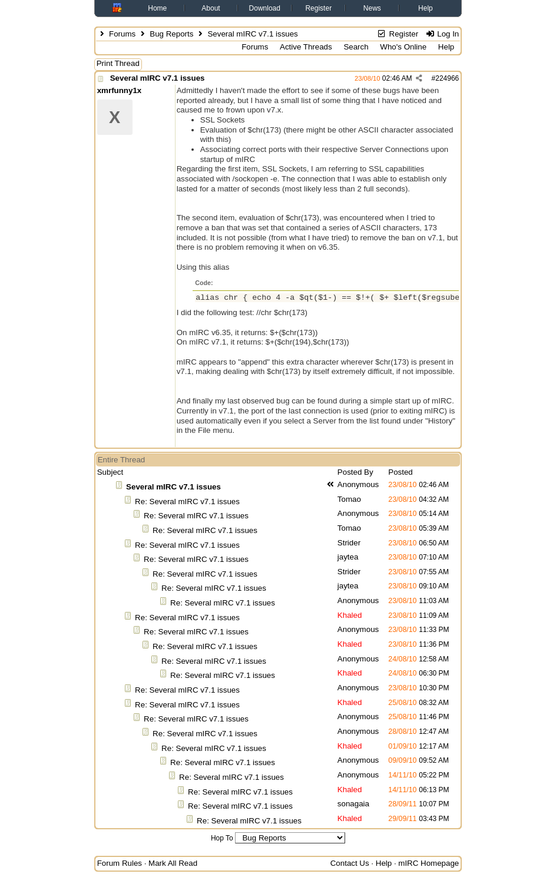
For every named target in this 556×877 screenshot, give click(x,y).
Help (425, 8)
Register (318, 8)
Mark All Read (172, 863)
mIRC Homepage (428, 863)
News (372, 8)
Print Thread (118, 63)
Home (157, 8)
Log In (442, 33)
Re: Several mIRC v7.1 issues (187, 501)
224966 (447, 78)
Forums (122, 33)
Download (264, 8)
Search (355, 46)
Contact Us (349, 863)
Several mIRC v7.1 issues (157, 78)
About (210, 8)
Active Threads (306, 46)
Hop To (222, 838)
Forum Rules (119, 863)
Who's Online (403, 46)
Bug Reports (171, 33)
